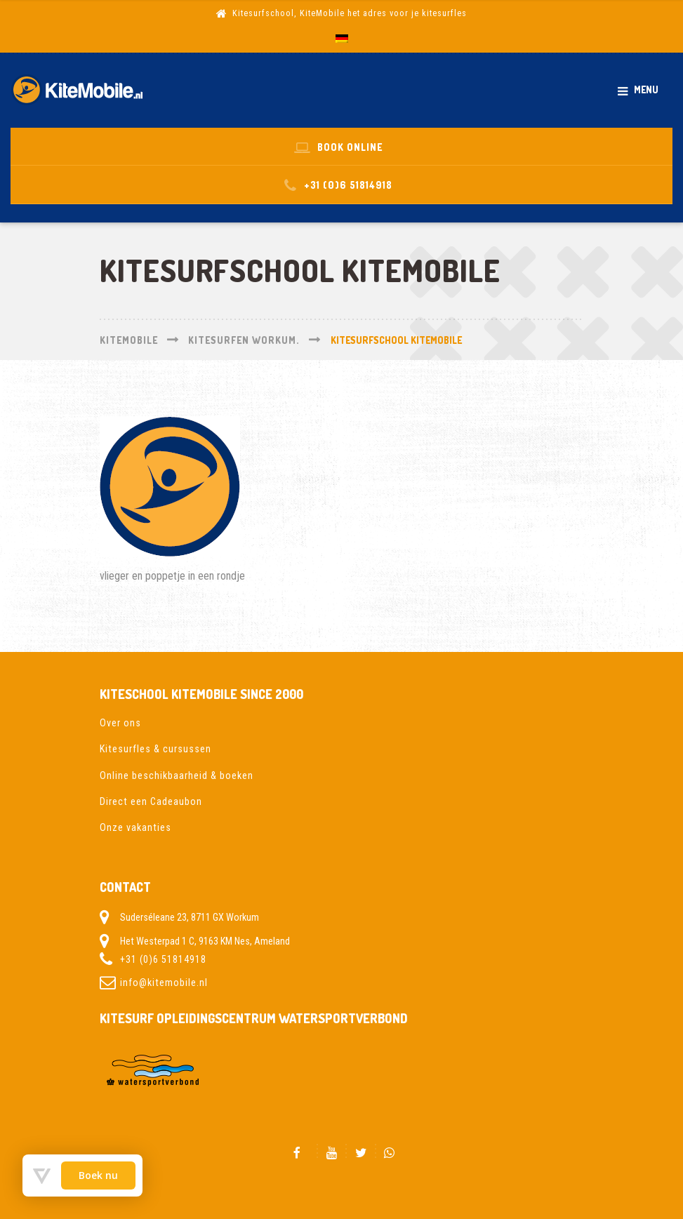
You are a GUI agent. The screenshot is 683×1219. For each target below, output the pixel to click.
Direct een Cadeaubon (151, 801)
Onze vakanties (135, 827)
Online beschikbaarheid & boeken (176, 775)
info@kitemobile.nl (164, 982)
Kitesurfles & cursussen (155, 748)
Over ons (120, 722)
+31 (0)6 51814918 (163, 959)
